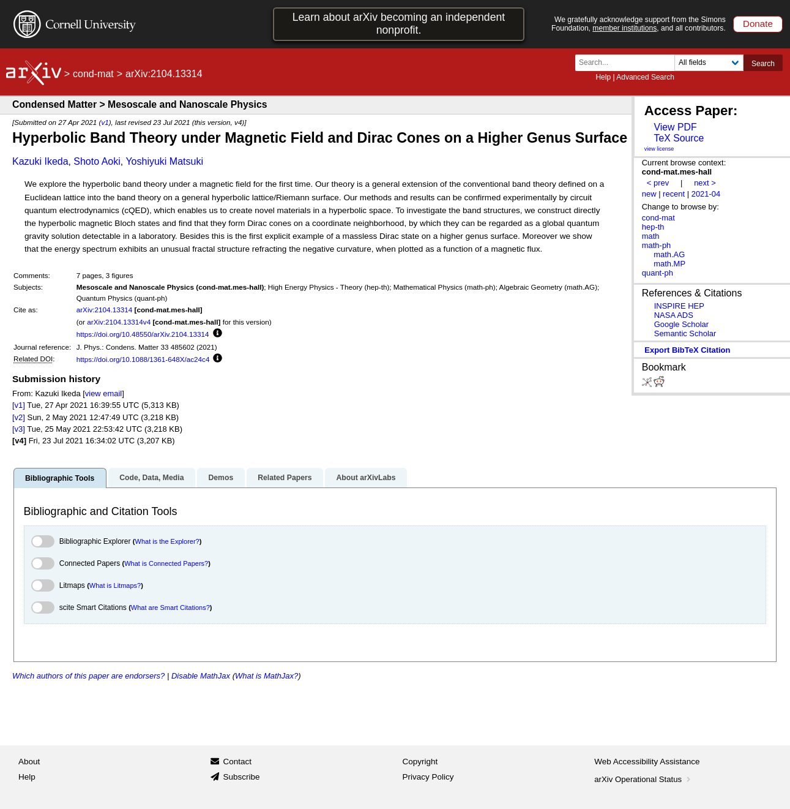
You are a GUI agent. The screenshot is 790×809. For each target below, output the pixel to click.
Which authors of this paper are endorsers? (88, 675)
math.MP (669, 263)
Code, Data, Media (151, 477)
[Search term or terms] (628, 63)
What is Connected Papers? (166, 563)
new (649, 193)
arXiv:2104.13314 (104, 310)
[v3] (18, 429)
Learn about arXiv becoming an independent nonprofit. (399, 23)
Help (603, 77)
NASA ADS (673, 315)
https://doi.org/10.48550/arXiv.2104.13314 (142, 334)
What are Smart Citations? (170, 607)
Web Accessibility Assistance (646, 761)
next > (705, 182)
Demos (220, 477)
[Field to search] (708, 63)
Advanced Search (645, 77)
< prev (658, 182)
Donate (758, 23)
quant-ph (657, 272)
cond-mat (93, 74)
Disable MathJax (200, 675)
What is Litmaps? (115, 585)
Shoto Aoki (97, 161)
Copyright (420, 761)
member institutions (624, 28)
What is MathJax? (266, 675)
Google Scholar (681, 324)
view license (659, 149)
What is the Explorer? (167, 541)
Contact (237, 761)
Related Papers (284, 477)
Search (763, 63)
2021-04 (706, 193)
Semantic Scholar (685, 333)
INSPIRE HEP (679, 305)
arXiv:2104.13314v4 (119, 322)
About (29, 761)
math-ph (656, 245)
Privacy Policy (428, 776)
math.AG (669, 254)
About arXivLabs (365, 477)
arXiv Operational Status (643, 779)
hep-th (653, 226)
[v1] (18, 405)
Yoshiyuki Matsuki (164, 161)
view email (103, 393)
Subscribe (241, 776)
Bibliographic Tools (59, 478)
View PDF (675, 127)
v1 (104, 122)
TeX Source (679, 138)
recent (674, 193)
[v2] (18, 417)
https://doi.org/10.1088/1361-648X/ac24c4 (143, 359)
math (651, 236)
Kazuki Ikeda (40, 161)
